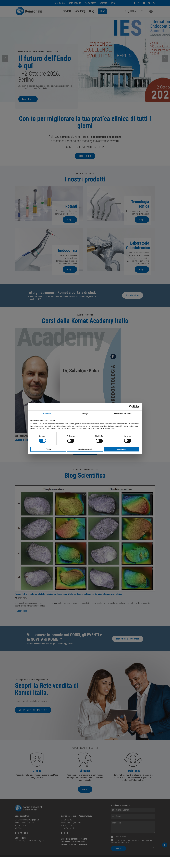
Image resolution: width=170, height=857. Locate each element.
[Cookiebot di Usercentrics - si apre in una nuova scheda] (128, 406)
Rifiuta (48, 449)
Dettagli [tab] (85, 414)
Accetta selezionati (85, 449)
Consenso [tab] (47, 414)
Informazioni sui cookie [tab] (122, 414)
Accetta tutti (121, 449)
